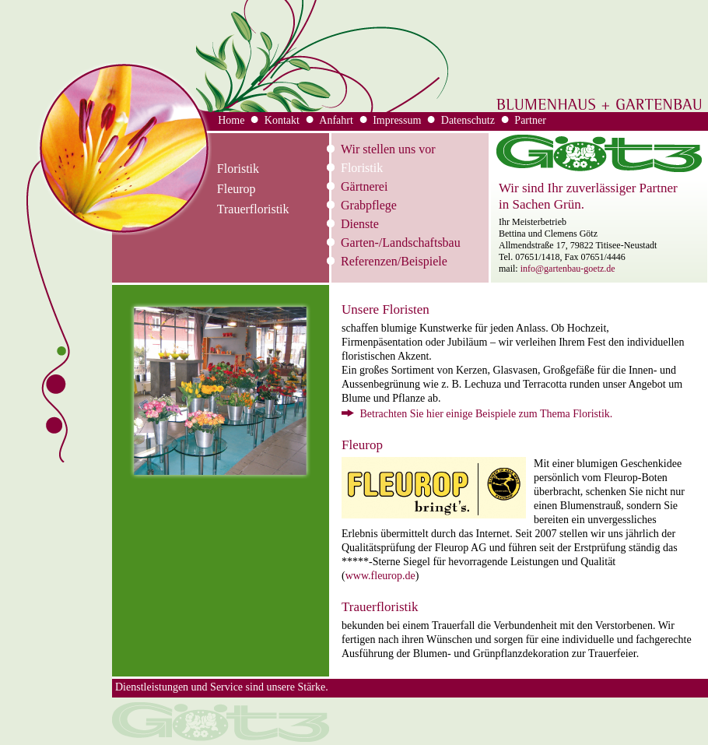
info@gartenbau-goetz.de (567, 268)
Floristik (362, 167)
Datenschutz (468, 120)
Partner (529, 120)
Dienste (360, 223)
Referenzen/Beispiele (394, 261)
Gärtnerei (364, 186)
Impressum (397, 120)
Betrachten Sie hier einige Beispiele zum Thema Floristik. (477, 414)
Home (231, 120)
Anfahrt (336, 120)
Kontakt (282, 120)
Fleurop (236, 188)
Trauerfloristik (253, 209)
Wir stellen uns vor (388, 149)
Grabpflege (369, 205)
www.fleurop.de (380, 576)
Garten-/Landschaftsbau (401, 242)
